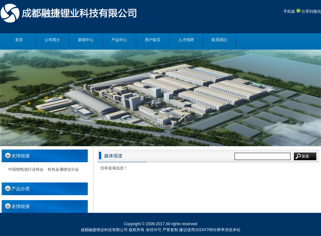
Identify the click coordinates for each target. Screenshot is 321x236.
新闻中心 (86, 40)
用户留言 (152, 40)
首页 (19, 40)
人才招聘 (186, 40)
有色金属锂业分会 (63, 169)
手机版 (289, 11)
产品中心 (119, 40)
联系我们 (219, 40)
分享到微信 (308, 11)
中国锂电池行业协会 (26, 169)
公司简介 (52, 40)
